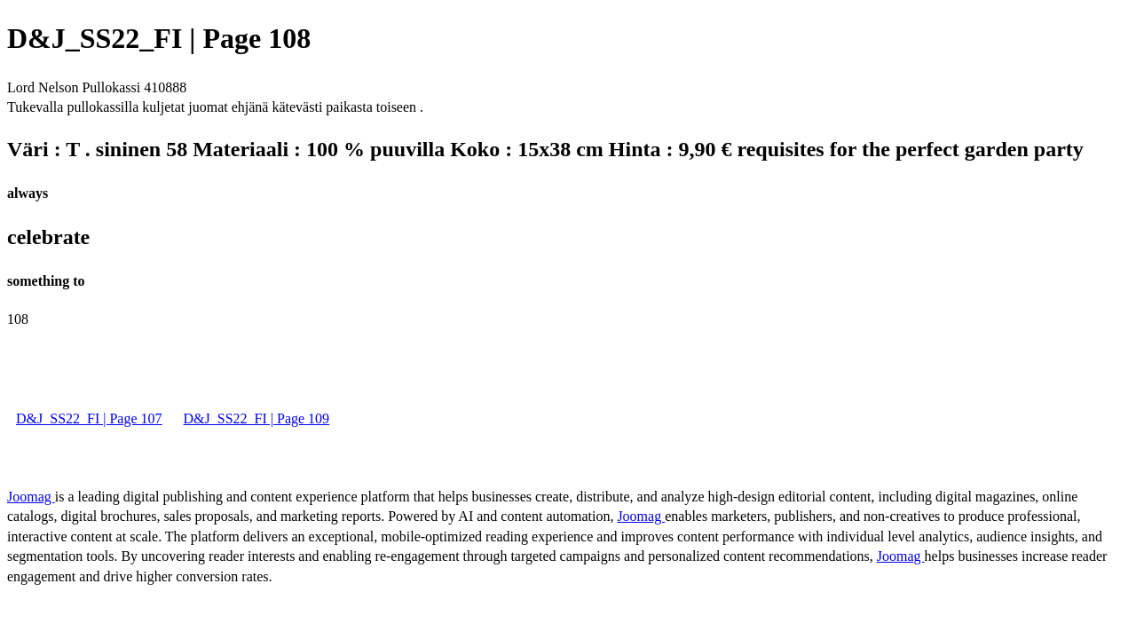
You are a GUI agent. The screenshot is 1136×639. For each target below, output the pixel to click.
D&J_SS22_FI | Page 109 (257, 418)
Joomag (31, 496)
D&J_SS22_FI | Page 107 (89, 418)
